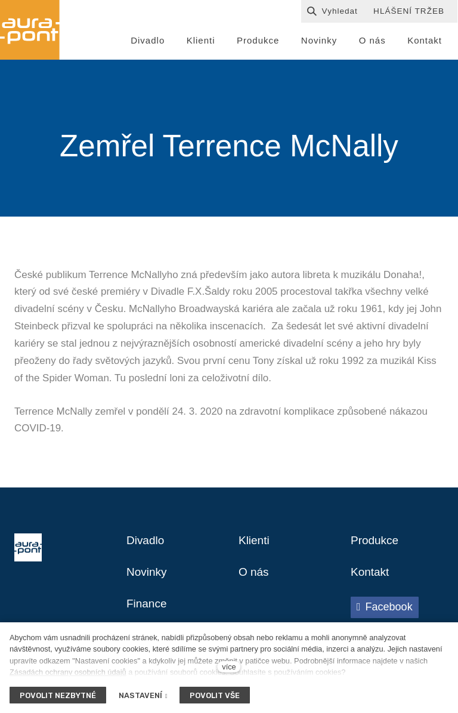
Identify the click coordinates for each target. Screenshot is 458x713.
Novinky (147, 575)
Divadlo (146, 543)
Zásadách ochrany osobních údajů (68, 672)
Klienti (255, 543)
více (229, 666)
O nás (254, 575)
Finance (147, 608)
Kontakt (371, 575)
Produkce (376, 543)
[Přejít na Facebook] (385, 611)
